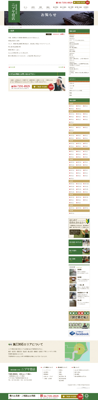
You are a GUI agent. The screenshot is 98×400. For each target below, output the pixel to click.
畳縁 (70, 93)
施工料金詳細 (62, 378)
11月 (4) (79, 197)
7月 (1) (72, 146)
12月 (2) (72, 183)
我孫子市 (19, 351)
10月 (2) (79, 114)
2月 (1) (79, 146)
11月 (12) (79, 183)
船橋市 (36, 351)
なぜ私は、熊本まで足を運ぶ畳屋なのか (79, 73)
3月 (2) (72, 138)
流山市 (25, 351)
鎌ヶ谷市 (30, 351)
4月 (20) (86, 189)
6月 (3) (86, 200)
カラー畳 (71, 85)
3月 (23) (72, 192)
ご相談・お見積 (48, 378)
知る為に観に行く (79, 68)
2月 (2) (86, 119)
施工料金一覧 (55, 8)
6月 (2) (79, 116)
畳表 (70, 95)
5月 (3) (72, 106)
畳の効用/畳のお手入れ (80, 376)
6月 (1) (79, 173)
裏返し (48, 8)
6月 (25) (72, 189)
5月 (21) (72, 165)
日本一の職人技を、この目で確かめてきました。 (79, 59)
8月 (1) (86, 143)
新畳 (40, 8)
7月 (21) (86, 186)
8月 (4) (79, 200)
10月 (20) (86, 183)
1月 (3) (86, 192)
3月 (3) (72, 157)
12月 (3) (72, 197)
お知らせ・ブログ (48, 376)
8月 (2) (72, 116)
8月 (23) (79, 186)
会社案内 (86, 8)
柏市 (9, 351)
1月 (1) (79, 108)
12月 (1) (72, 162)
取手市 (15, 354)
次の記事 (61, 67)
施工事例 (71, 8)
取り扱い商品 (78, 8)
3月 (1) (86, 106)
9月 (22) (72, 186)
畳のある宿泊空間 (79, 43)
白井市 (41, 351)
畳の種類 (77, 374)
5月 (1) (86, 116)
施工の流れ (63, 8)
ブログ (71, 88)
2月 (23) (79, 192)
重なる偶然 (79, 50)
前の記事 (12, 67)
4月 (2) (72, 119)
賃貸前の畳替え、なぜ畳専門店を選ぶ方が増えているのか (79, 64)
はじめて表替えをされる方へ (82, 370)
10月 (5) (86, 197)
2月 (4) (72, 108)
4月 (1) (86, 127)
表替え (33, 8)
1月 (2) (86, 146)
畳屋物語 (79, 36)
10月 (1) (79, 143)
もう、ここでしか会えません (79, 39)
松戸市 (14, 351)
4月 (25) (79, 165)
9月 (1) (86, 114)
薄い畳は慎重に (79, 47)
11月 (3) (79, 208)
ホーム (25, 8)
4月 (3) (79, 106)
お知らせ (71, 83)
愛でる (79, 54)
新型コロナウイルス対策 (75, 90)
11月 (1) (72, 114)
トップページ (47, 370)
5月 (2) (79, 154)
